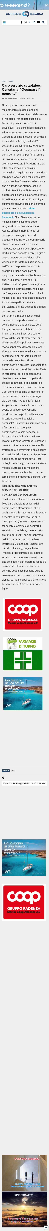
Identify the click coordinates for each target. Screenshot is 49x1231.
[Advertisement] (24, 54)
